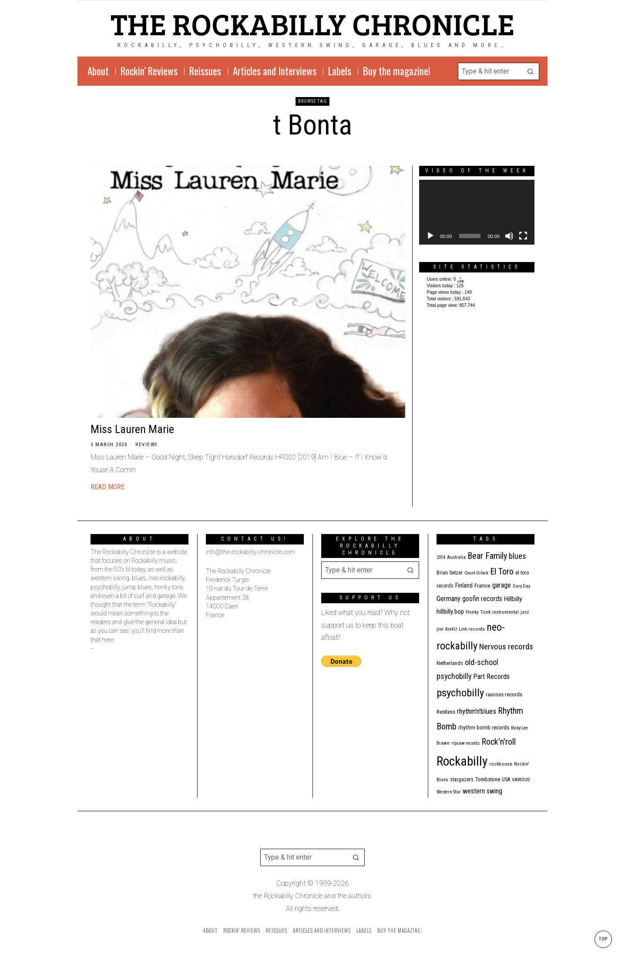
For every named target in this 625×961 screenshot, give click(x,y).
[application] (476, 212)
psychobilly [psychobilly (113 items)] (460, 692)
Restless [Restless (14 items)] (446, 712)
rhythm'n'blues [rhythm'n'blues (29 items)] (476, 711)
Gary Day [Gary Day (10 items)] (521, 586)
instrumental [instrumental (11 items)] (505, 612)
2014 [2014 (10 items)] (441, 557)
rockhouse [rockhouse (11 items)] (500, 764)
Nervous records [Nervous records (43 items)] (506, 647)
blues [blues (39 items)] (517, 556)
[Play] (430, 236)
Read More (107, 487)
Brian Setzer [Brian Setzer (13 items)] (450, 573)
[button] (530, 71)
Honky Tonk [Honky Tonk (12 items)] (478, 612)
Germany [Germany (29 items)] (448, 598)
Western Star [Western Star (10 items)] (449, 792)
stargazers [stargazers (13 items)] (462, 779)
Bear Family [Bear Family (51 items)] (487, 556)
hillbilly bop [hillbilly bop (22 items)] (450, 611)
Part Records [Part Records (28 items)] (491, 676)
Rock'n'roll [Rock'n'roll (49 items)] (498, 742)
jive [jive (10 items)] (440, 629)
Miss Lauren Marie (132, 429)
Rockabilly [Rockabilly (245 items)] (462, 761)
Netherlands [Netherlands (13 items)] (450, 663)
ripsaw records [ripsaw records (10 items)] (465, 743)
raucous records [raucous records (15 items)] (504, 694)
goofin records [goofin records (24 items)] (482, 599)
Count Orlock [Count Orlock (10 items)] (476, 573)
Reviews (146, 444)
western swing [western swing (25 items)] (482, 791)
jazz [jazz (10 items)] (525, 612)
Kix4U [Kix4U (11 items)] (451, 629)
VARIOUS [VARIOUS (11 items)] (521, 780)
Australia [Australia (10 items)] (456, 557)
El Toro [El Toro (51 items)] (502, 571)
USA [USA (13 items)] (506, 779)
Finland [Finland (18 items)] (464, 585)
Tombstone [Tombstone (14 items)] (487, 779)
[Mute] (509, 236)
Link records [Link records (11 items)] (472, 629)
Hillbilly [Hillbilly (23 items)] (513, 599)
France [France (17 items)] (482, 585)
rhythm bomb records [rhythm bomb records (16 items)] (483, 727)
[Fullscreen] (523, 236)
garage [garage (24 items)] (501, 585)
